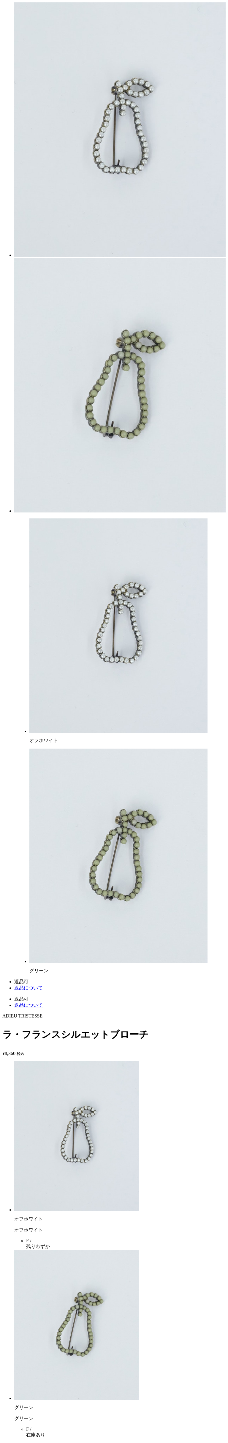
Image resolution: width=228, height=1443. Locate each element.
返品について (28, 987)
